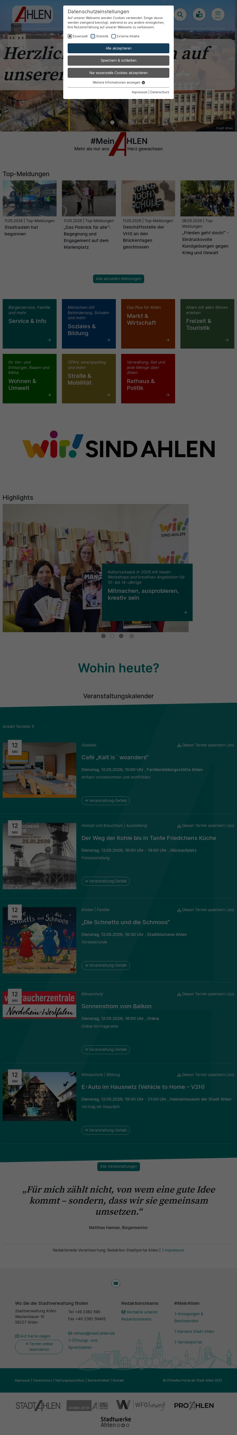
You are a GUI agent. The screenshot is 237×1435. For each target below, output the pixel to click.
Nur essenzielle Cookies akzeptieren (118, 73)
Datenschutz (159, 92)
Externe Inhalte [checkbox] (128, 36)
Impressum (139, 92)
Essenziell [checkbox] (80, 36)
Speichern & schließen (118, 60)
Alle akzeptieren (119, 48)
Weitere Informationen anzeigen (119, 82)
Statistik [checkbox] (102, 36)
